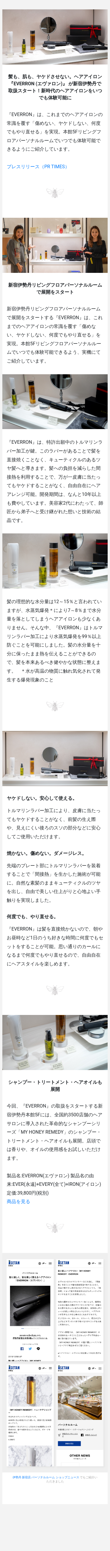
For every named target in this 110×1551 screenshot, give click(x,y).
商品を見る (18, 1201)
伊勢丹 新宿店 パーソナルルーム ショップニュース (46, 1477)
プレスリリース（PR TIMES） (38, 166)
